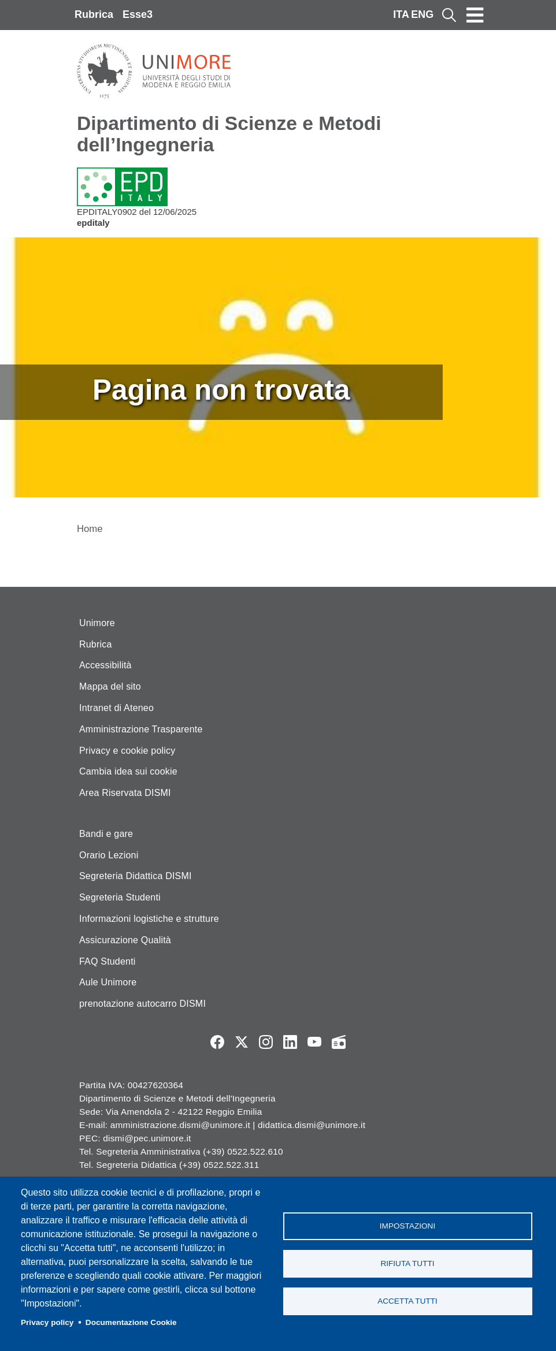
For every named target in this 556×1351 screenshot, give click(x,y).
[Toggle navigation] (475, 15)
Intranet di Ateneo (116, 708)
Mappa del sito (110, 686)
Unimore (97, 623)
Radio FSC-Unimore (338, 1041)
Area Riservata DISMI (125, 793)
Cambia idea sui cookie (128, 771)
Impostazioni (407, 1226)
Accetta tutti (407, 1301)
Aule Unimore (107, 982)
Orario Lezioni (108, 855)
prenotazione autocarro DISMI (142, 1003)
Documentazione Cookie (131, 1322)
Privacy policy (47, 1322)
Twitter (241, 1041)
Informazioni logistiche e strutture (149, 919)
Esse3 (138, 14)
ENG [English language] (422, 14)
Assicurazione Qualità (125, 940)
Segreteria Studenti (120, 897)
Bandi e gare (106, 834)
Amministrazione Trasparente (141, 729)
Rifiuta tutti (407, 1263)
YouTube (314, 1041)
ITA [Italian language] (401, 14)
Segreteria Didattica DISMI (135, 876)
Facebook (217, 1041)
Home (90, 528)
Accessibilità (105, 665)
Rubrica (94, 14)
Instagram (265, 1041)
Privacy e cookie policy (127, 750)
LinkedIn (290, 1041)
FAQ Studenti (107, 961)
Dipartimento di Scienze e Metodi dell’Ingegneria (229, 134)
